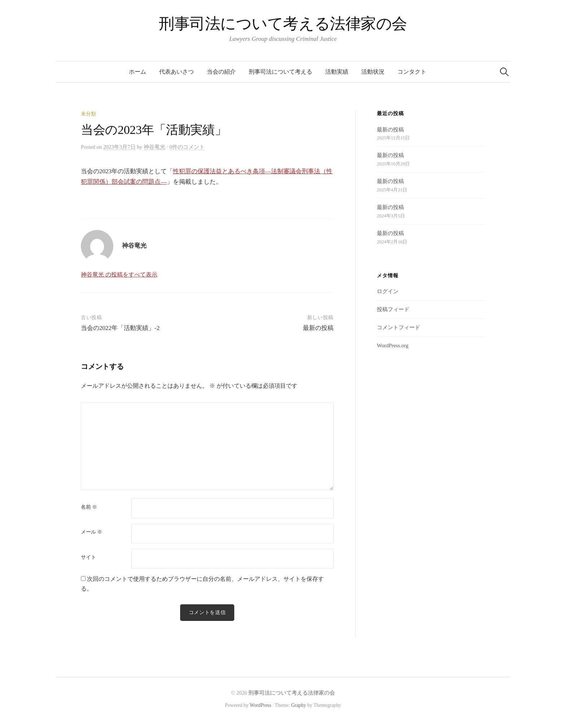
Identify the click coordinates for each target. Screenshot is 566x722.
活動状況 (372, 72)
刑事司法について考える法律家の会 (283, 23)
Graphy (298, 705)
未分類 (88, 114)
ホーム (137, 72)
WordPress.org (392, 345)
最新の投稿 (318, 328)
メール (91, 532)
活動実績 (336, 72)
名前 (89, 507)
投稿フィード (393, 309)
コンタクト (411, 72)
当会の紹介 (221, 72)
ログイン (388, 291)
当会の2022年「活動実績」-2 (120, 328)
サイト (88, 557)
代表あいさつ (176, 72)
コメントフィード (398, 327)
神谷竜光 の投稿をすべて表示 (119, 274)
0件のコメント (186, 147)
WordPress (260, 705)
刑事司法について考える (280, 72)
